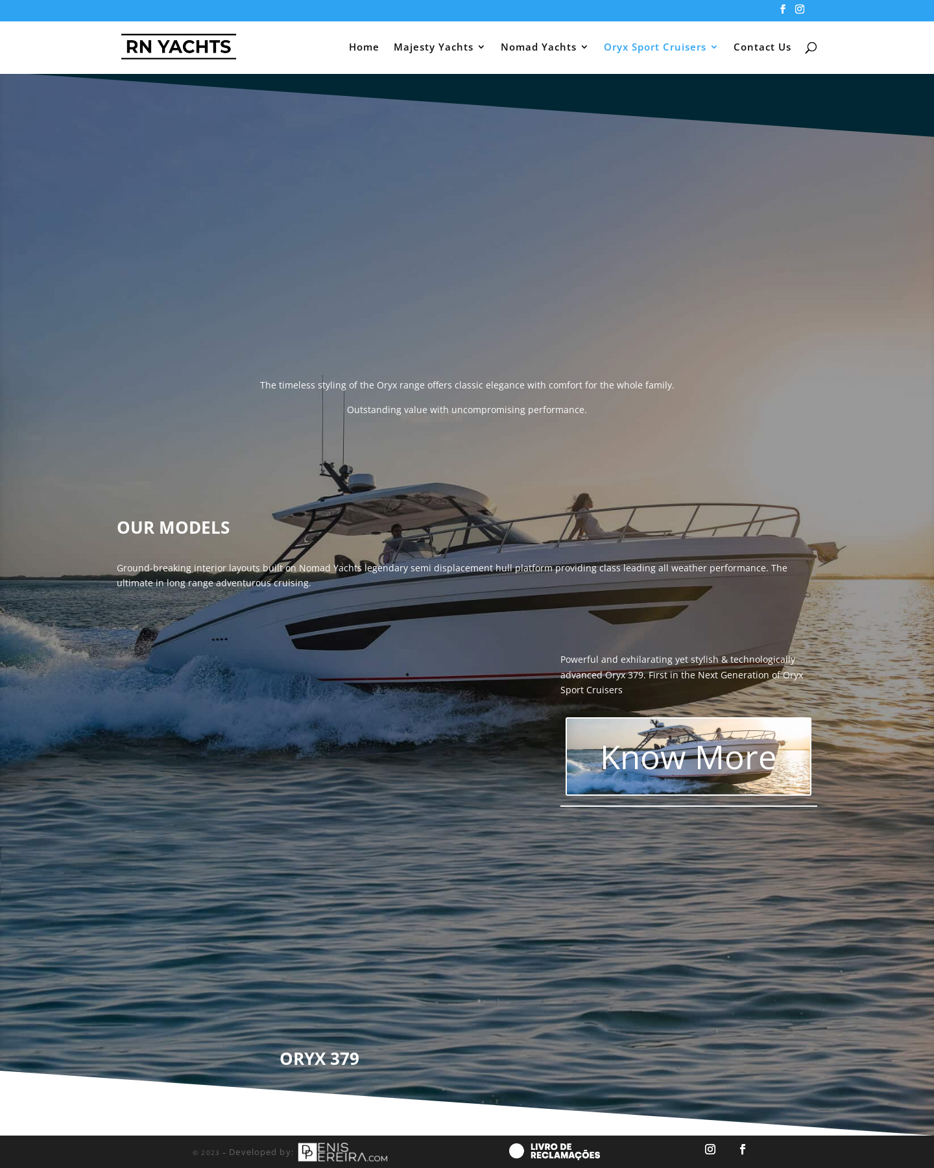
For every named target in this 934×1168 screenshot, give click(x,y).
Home (364, 47)
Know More (688, 756)
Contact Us (762, 47)
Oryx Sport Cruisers (655, 47)
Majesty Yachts (433, 47)
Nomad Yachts (539, 47)
